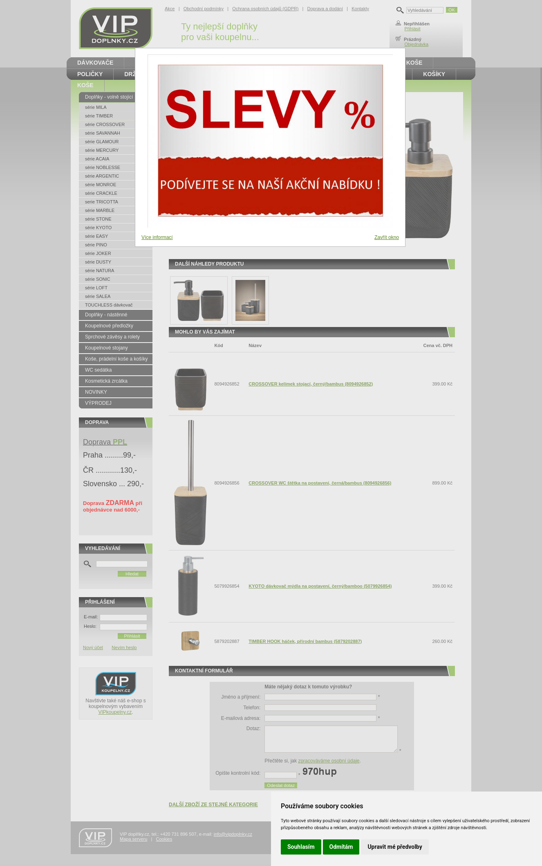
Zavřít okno (386, 237)
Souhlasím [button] (301, 846)
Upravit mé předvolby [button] (394, 846)
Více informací (157, 237)
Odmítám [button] (341, 846)
